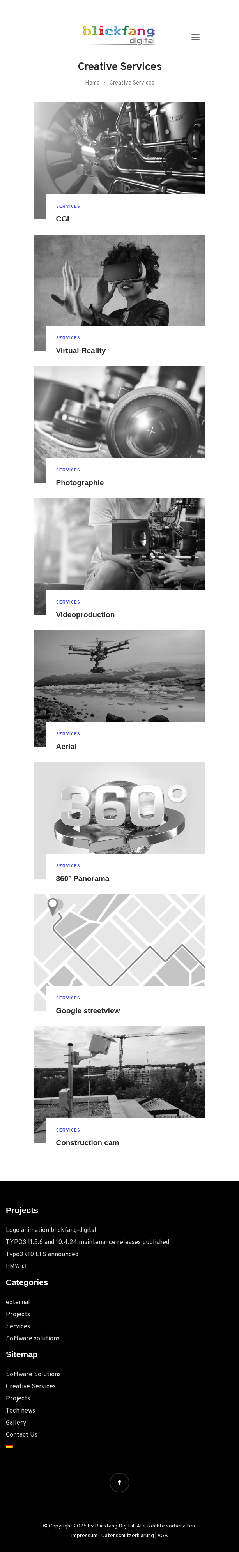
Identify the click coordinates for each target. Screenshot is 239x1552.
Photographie (81, 482)
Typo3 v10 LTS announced (42, 1255)
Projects (18, 1315)
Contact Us (21, 1435)
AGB (162, 1536)
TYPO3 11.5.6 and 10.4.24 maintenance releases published (87, 1243)
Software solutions (33, 1339)
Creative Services (31, 1387)
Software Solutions (33, 1375)
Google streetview (89, 1010)
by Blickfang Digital (111, 1526)
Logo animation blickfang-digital (51, 1230)
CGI (63, 219)
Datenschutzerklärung (127, 1536)
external (18, 1303)
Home (92, 83)
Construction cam (89, 1143)
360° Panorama (84, 878)
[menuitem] (119, 1445)
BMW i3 (16, 1267)
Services (69, 206)
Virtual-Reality (82, 350)
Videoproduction (87, 615)
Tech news (20, 1411)
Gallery (16, 1423)
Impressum (84, 1536)
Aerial (67, 747)
